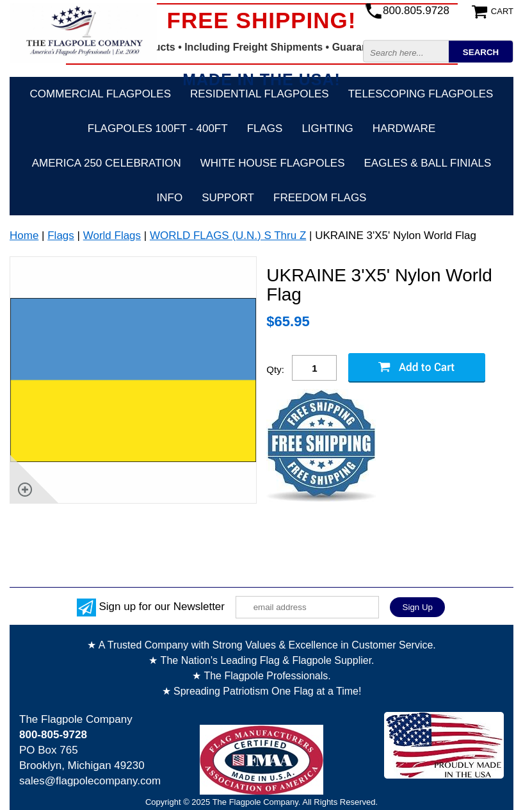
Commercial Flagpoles (100, 94)
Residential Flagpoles (259, 94)
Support (228, 198)
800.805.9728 (416, 10)
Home (24, 235)
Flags (265, 128)
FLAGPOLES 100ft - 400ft (158, 128)
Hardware (404, 128)
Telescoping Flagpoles (421, 94)
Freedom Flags (319, 198)
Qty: (275, 369)
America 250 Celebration (106, 163)
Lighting (327, 128)
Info (170, 198)
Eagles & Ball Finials (428, 163)
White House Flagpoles (272, 163)
